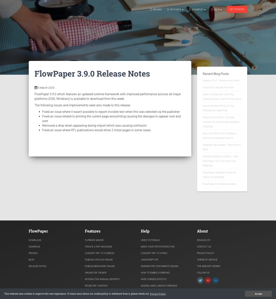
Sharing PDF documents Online (159, 266)
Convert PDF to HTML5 (154, 253)
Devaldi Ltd (203, 240)
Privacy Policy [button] (158, 293)
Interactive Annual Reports (102, 279)
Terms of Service (207, 259)
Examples (197, 9)
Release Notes (37, 266)
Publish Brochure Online (100, 266)
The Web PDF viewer (208, 266)
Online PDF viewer (96, 272)
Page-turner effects (153, 279)
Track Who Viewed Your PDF (218, 87)
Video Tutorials (150, 240)
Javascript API (149, 259)
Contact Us (204, 246)
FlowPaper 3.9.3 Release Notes (220, 184)
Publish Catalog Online (99, 259)
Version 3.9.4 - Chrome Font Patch (221, 80)
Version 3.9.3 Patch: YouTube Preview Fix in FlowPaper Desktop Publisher (221, 122)
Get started (237, 9)
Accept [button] (258, 293)
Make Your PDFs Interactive (158, 246)
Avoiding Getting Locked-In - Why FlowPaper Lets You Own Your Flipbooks (220, 161)
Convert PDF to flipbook (99, 253)
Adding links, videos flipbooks (159, 285)
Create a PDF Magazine (98, 246)
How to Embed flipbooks (155, 272)
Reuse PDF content (96, 285)
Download (35, 240)
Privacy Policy (205, 253)
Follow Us (203, 272)
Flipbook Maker (94, 240)
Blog (31, 259)
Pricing (156, 9)
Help (216, 9)
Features (175, 9)
